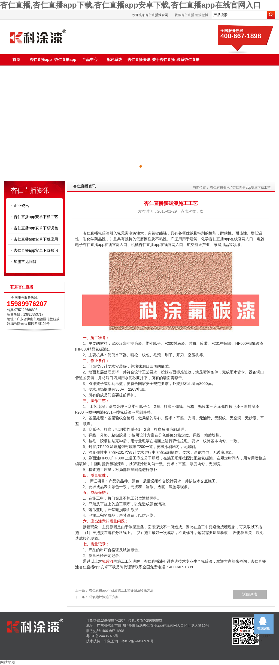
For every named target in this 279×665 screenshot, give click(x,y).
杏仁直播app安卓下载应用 (36, 239)
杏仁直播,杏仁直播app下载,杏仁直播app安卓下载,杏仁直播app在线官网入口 (130, 5)
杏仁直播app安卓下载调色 (36, 228)
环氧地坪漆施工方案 (104, 597)
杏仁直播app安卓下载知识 (36, 250)
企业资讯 (21, 205)
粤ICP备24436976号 (102, 636)
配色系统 (114, 59)
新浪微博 (201, 15)
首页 (16, 59)
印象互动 (111, 641)
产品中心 (90, 59)
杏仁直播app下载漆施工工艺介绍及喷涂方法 (121, 590)
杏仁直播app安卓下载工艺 (36, 217)
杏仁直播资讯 (139, 59)
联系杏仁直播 (188, 59)
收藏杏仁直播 (184, 15)
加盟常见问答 (25, 261)
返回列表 (249, 594)
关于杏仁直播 (163, 59)
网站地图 (7, 662)
